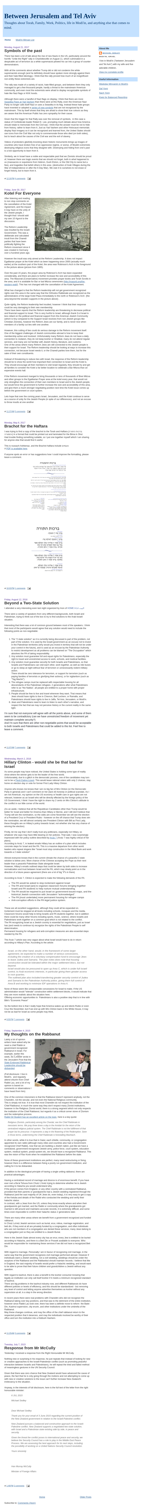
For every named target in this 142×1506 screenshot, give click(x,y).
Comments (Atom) (27, 1503)
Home (8, 40)
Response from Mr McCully (29, 1348)
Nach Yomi (104, 93)
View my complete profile (111, 72)
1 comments (20, 588)
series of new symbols (42, 107)
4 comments (20, 178)
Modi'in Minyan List (25, 40)
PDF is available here (16, 448)
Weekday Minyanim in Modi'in (113, 84)
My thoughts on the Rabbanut (32, 1034)
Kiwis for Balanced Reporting (113, 97)
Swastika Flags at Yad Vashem (19, 102)
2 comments (19, 1486)
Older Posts (85, 1497)
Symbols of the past (23, 50)
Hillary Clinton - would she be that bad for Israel (43, 764)
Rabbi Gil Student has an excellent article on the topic (30, 1117)
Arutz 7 (53, 838)
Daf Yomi (103, 88)
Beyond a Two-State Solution (31, 603)
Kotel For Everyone (22, 193)
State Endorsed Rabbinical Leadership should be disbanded (17, 1065)
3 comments (20, 1333)
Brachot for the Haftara (25, 426)
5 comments (20, 411)
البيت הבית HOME (76, 608)
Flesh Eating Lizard (24, 780)
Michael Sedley (111, 53)
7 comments (20, 747)
